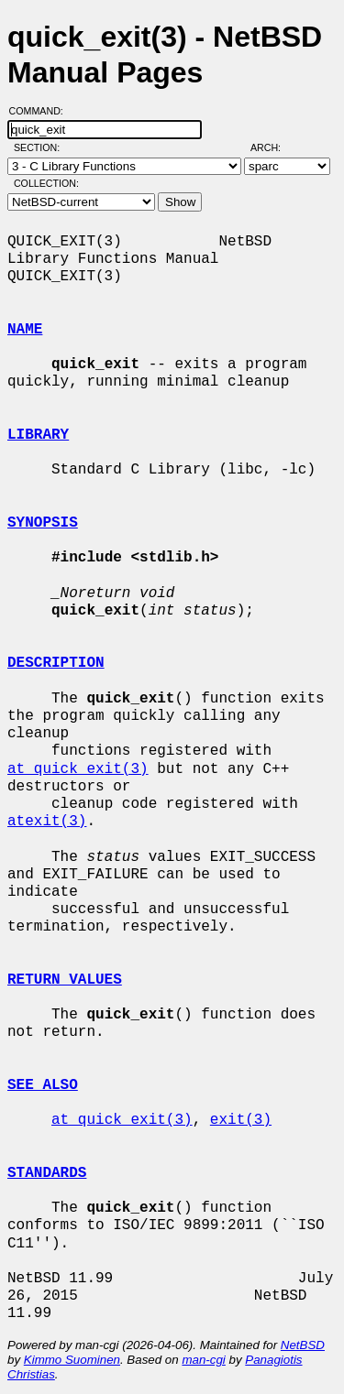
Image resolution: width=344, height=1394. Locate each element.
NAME (24, 330)
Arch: (273, 147)
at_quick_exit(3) (78, 769)
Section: (41, 147)
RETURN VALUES (64, 980)
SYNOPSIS (42, 523)
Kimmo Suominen (72, 1360)
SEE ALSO (42, 1085)
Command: (41, 110)
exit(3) (241, 1120)
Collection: (46, 183)
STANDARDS (46, 1173)
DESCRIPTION (56, 663)
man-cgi (203, 1360)
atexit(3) (46, 821)
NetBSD (303, 1345)
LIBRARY (38, 435)
